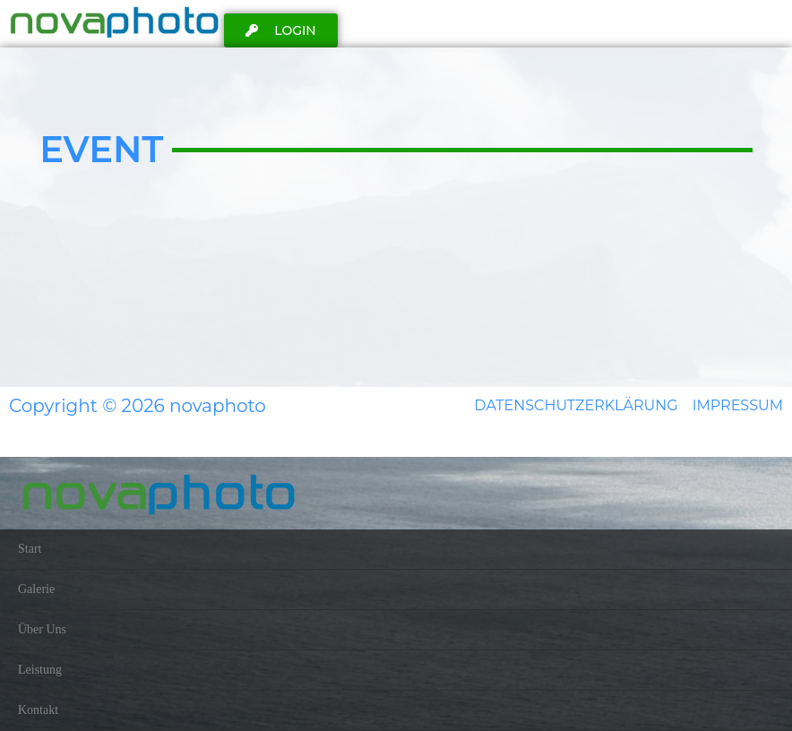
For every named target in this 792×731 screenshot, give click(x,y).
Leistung (40, 669)
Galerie (36, 589)
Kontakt (38, 710)
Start (29, 548)
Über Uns (42, 629)
